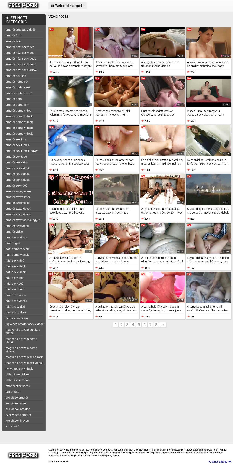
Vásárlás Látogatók (219, 461)
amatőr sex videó (17, 162)
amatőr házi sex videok (21, 58)
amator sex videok (18, 174)
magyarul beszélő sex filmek (24, 357)
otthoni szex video (17, 380)
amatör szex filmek (18, 197)
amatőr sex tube (16, 156)
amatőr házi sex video (20, 53)
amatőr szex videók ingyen (23, 220)
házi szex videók (16, 301)
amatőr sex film (16, 139)
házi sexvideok (15, 289)
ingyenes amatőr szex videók (24, 324)
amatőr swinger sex (18, 191)
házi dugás (13, 243)
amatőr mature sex (18, 87)
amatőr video (14, 231)
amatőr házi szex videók (21, 70)
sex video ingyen (16, 403)
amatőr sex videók (18, 168)
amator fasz (14, 41)
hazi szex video (16, 295)
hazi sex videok (16, 272)
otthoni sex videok (17, 374)
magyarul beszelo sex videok (24, 363)
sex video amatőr (17, 397)
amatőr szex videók (18, 208)
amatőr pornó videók (19, 116)
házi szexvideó (15, 306)
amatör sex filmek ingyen (22, 151)
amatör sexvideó (16, 185)
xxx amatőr (13, 426)
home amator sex (17, 318)
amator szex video (18, 203)
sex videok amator (18, 409)
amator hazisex (16, 76)
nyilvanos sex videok (19, 368)
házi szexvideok (16, 312)
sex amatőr (13, 392)
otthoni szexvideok (18, 386)
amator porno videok (19, 122)
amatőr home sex (17, 81)
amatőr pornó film (17, 104)
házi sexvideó (14, 283)
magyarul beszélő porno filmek (21, 340)
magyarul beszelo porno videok (21, 349)
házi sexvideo (14, 278)
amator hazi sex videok (21, 64)
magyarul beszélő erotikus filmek (23, 331)
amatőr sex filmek (17, 145)
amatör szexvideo (17, 226)
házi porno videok (17, 249)
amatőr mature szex (19, 93)
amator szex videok (18, 214)
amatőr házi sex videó (20, 47)
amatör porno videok (19, 133)
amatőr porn (14, 99)
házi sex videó (15, 260)
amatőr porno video (18, 110)
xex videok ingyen (17, 420)
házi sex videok (16, 266)
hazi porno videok (17, 255)
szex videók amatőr (18, 415)
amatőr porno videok (19, 128)
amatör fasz (14, 35)
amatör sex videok (18, 180)
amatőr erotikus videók (20, 29)
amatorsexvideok (17, 237)
